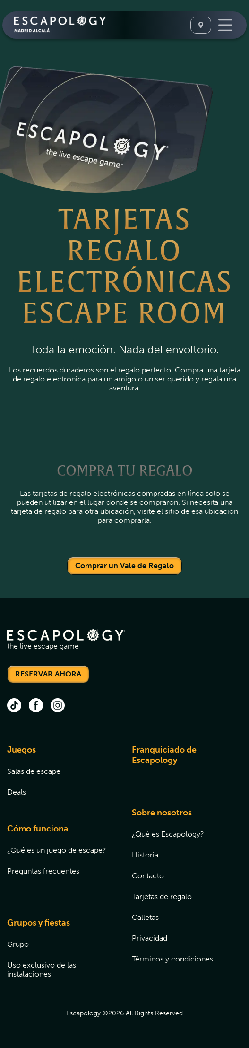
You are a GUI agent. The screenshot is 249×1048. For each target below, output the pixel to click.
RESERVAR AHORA (48, 673)
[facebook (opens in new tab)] (36, 706)
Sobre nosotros (162, 812)
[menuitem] (57, 776)
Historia (145, 854)
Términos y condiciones (172, 958)
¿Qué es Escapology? (168, 834)
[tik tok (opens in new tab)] (14, 706)
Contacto (148, 875)
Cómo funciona (38, 828)
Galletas (145, 917)
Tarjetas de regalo (162, 896)
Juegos (21, 750)
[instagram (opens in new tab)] (58, 706)
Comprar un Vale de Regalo (124, 565)
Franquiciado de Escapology (164, 755)
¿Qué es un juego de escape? (56, 850)
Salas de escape (33, 771)
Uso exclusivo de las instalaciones (41, 970)
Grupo (18, 944)
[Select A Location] (200, 25)
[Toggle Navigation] (225, 25)
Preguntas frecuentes (43, 870)
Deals (16, 792)
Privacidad (149, 938)
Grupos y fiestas (38, 923)
